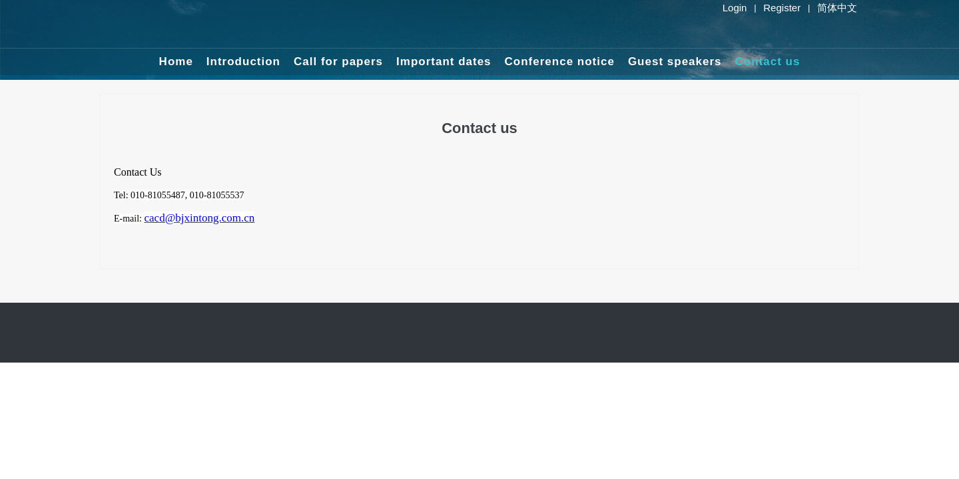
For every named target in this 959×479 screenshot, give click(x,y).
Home (176, 61)
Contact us (767, 61)
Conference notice (560, 61)
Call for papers (338, 61)
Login (735, 7)
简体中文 (837, 7)
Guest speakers (675, 61)
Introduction (243, 61)
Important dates (443, 61)
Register (781, 7)
